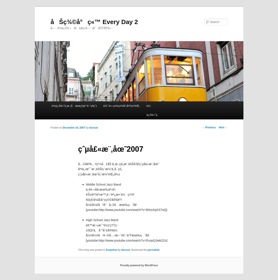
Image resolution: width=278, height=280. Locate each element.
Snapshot (111, 249)
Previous (209, 127)
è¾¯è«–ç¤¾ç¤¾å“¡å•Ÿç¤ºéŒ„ (121, 105)
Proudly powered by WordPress (139, 265)
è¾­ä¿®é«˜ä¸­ (152, 110)
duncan (93, 127)
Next (223, 127)
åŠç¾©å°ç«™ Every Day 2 (94, 21)
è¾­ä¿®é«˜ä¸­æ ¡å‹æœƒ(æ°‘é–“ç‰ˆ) (74, 105)
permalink (154, 249)
